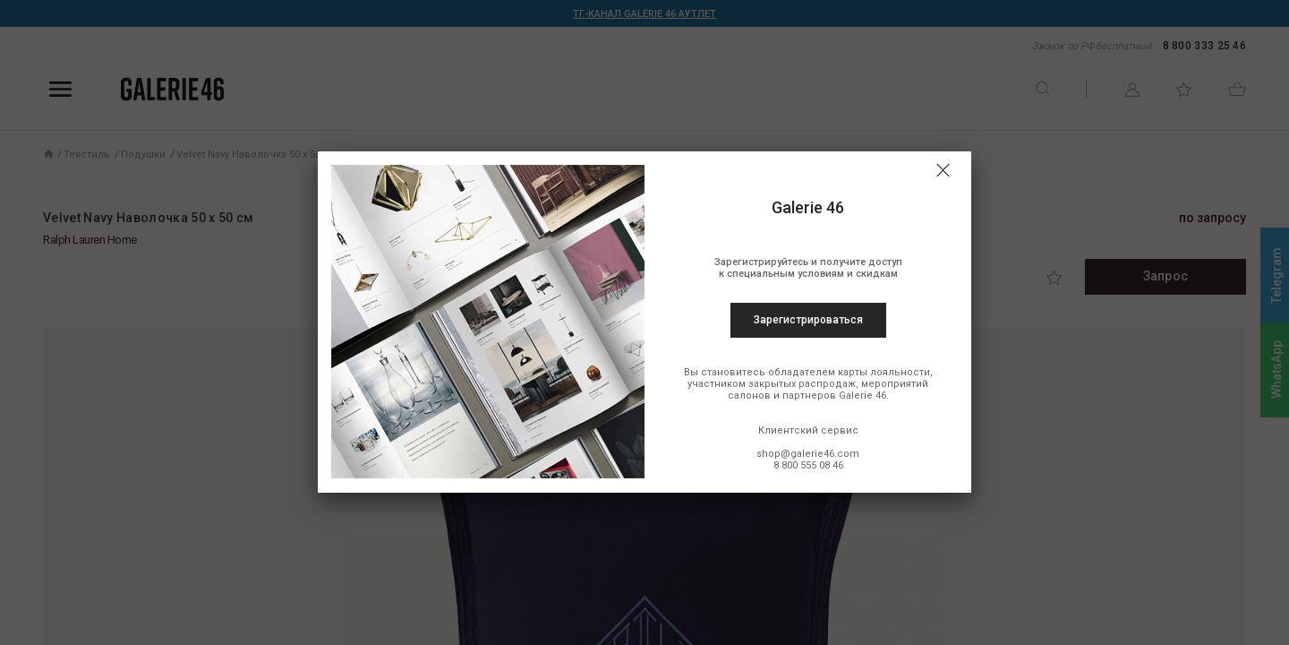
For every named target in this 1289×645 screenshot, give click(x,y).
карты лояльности (884, 372)
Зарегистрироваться (808, 320)
